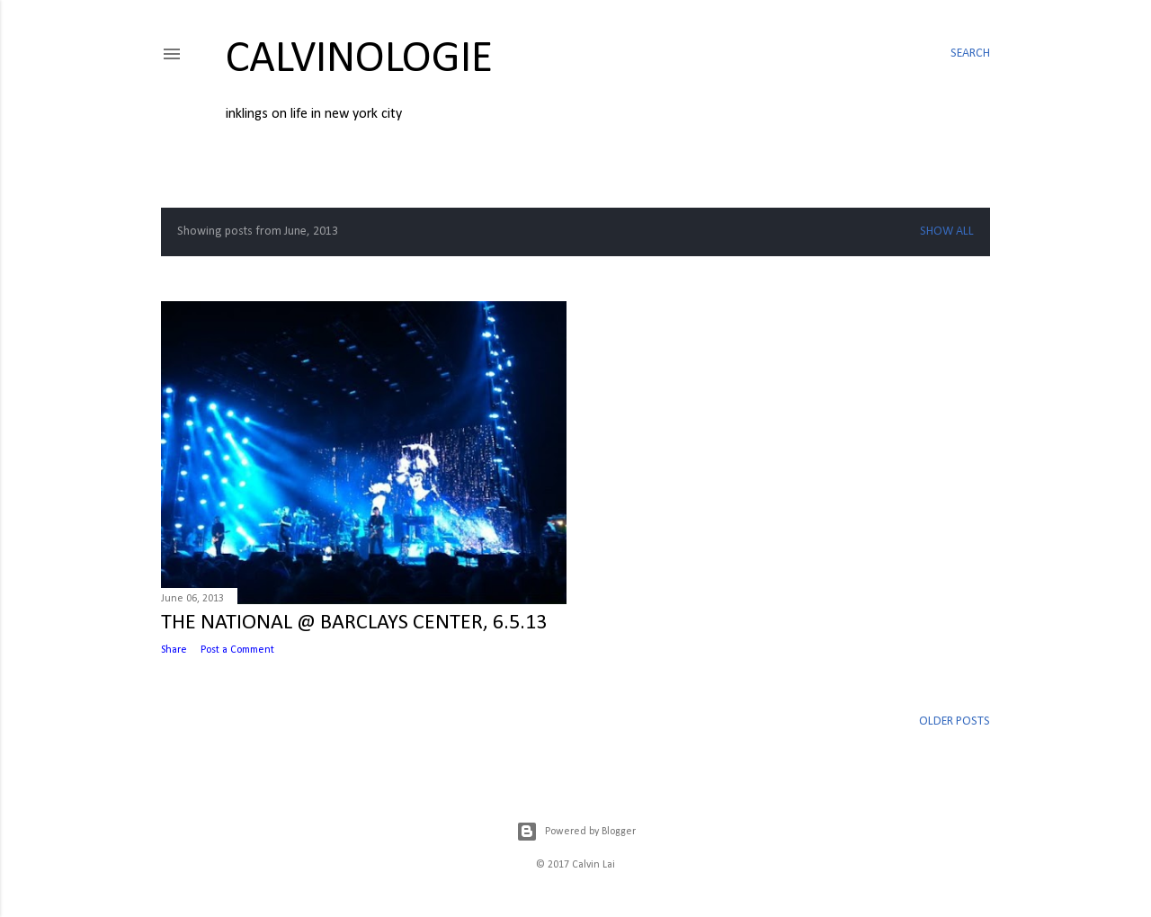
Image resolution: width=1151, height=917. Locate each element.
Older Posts (954, 721)
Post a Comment (237, 650)
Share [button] (174, 650)
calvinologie (359, 60)
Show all (947, 231)
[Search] (970, 54)
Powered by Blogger (576, 831)
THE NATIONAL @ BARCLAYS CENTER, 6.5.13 (354, 623)
